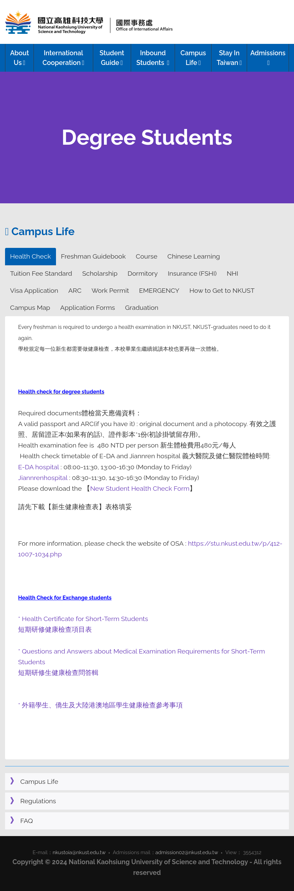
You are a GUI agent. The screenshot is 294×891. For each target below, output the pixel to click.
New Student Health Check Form (139, 488)
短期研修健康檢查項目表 (55, 629)
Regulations (38, 801)
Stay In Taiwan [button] (229, 58)
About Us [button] (19, 58)
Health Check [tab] (30, 256)
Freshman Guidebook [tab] (93, 256)
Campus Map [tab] (30, 308)
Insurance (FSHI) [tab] (192, 273)
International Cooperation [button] (63, 58)
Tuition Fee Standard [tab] (41, 273)
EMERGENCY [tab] (159, 290)
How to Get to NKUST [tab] (221, 290)
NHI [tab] (232, 273)
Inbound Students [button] (153, 58)
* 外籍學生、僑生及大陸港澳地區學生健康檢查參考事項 (100, 705)
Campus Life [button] (193, 58)
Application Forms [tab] (87, 308)
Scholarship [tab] (99, 273)
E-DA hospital (39, 467)
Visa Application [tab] (34, 290)
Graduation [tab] (141, 308)
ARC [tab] (74, 290)
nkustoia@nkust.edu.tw (79, 852)
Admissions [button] (268, 57)
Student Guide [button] (112, 58)
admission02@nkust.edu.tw (187, 852)
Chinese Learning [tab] (193, 256)
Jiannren (31, 478)
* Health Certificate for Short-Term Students (83, 619)
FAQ (26, 821)
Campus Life (39, 781)
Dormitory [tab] (143, 273)
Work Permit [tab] (110, 290)
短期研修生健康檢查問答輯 (59, 673)
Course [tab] (146, 256)
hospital (56, 478)
